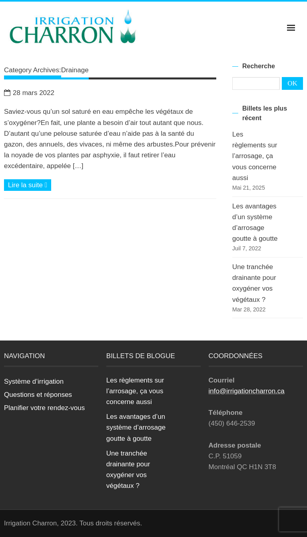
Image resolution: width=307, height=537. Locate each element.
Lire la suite (25, 185)
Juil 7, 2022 (246, 248)
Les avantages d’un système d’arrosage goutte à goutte (254, 222)
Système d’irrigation (34, 381)
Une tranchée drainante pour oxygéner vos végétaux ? (254, 283)
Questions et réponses (38, 394)
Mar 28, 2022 (248, 309)
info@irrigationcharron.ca (247, 391)
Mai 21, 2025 (248, 187)
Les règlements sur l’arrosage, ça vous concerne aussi (254, 156)
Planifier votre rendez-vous (44, 408)
